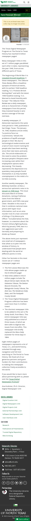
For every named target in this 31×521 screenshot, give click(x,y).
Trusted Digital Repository (12, 432)
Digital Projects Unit (10, 407)
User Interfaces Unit (10, 418)
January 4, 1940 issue (10, 191)
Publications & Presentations (13, 429)
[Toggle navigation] (28, 2)
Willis (7, 449)
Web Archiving (8, 436)
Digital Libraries (7, 397)
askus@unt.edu (11, 462)
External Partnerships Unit (12, 411)
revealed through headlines (13, 78)
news (9, 10)
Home (3, 10)
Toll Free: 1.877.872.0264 (15, 469)
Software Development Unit (13, 414)
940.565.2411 (10, 466)
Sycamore (16, 449)
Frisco (21, 451)
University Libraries (9, 5)
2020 (15, 10)
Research (6, 425)
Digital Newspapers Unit (11, 404)
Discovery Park (11, 451)
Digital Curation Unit (10, 400)
